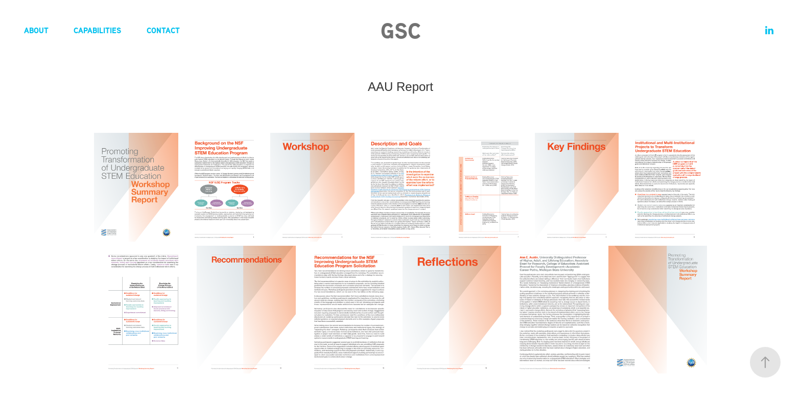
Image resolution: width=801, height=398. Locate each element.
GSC (401, 30)
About (36, 30)
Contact (163, 30)
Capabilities (97, 30)
